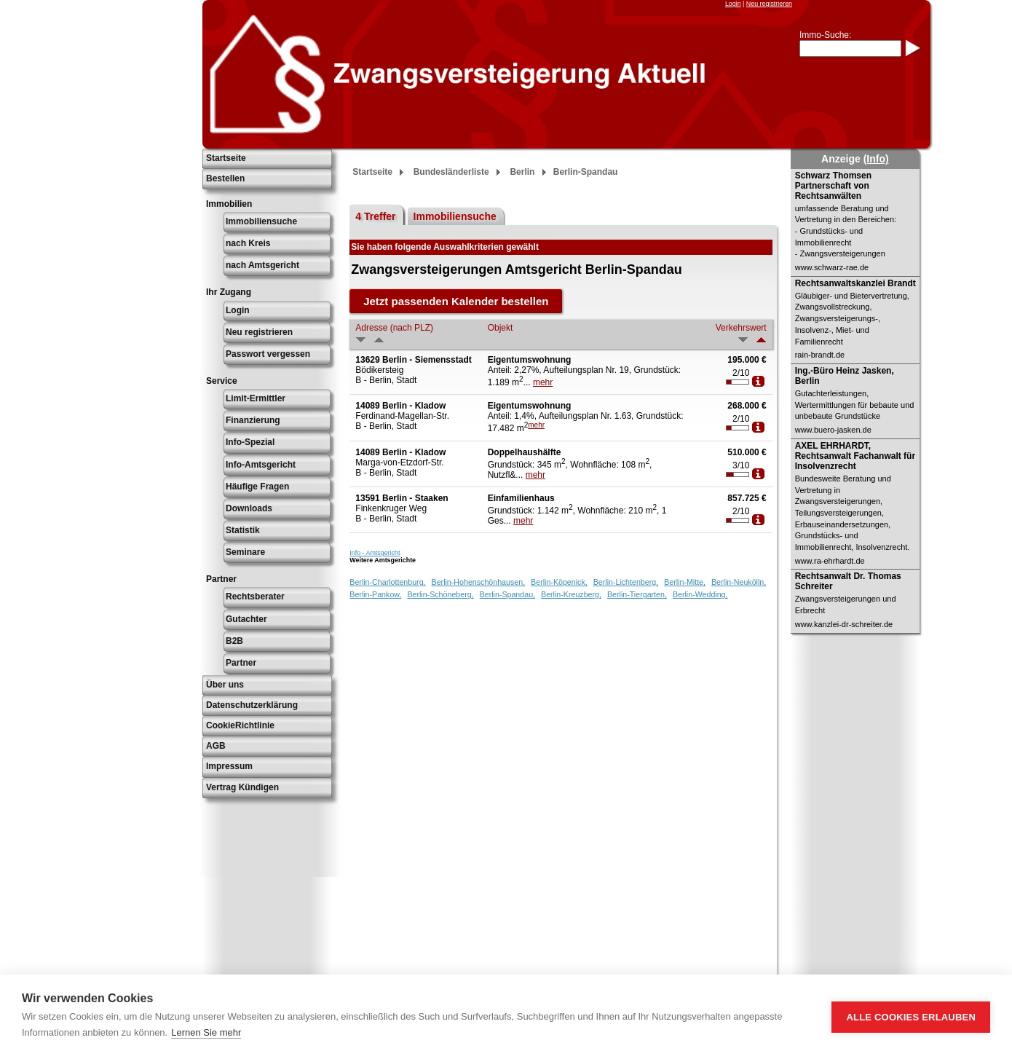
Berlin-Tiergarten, (637, 594)
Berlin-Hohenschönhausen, (479, 582)
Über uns (225, 685)
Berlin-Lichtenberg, (625, 582)
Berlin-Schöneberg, (440, 594)
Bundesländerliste (451, 172)
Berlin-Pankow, (375, 594)
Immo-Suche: (825, 35)
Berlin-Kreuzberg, (571, 594)
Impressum (229, 766)
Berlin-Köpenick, (559, 582)
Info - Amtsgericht (374, 552)
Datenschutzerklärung (252, 705)
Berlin (522, 172)
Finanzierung (253, 420)
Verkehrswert (741, 328)
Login (733, 3)
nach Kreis (248, 243)
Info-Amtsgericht (261, 465)
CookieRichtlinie (240, 725)
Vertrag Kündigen (242, 787)
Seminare (245, 552)
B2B (234, 641)
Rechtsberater (255, 596)
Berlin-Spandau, (507, 594)
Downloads (249, 508)
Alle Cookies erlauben (911, 1017)
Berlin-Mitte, (684, 582)
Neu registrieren (769, 3)
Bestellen (225, 178)
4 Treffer (375, 216)
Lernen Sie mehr (206, 1032)
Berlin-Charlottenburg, (387, 582)
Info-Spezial (250, 442)
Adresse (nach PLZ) (394, 328)
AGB (216, 746)
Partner (241, 663)
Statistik (243, 530)
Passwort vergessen (268, 354)
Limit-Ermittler (255, 398)
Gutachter (246, 619)
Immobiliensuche (261, 221)
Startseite (226, 158)
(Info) (876, 159)
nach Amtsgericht (262, 265)
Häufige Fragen (257, 486)
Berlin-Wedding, (700, 594)
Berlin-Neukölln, (738, 582)
